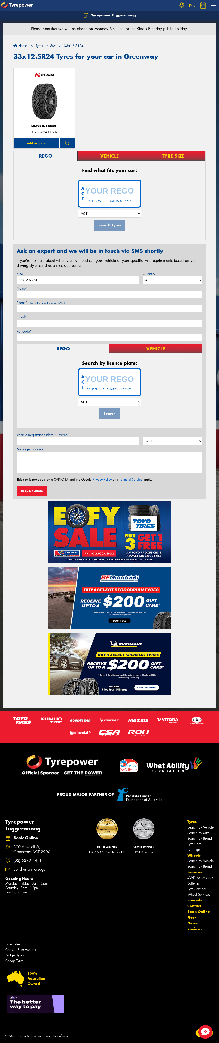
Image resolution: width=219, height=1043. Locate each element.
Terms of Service (130, 479)
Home (20, 46)
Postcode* (24, 331)
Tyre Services (196, 889)
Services (194, 872)
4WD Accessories (200, 878)
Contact (194, 906)
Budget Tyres (14, 955)
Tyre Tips (193, 849)
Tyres (192, 821)
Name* (22, 288)
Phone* (41, 303)
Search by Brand (199, 838)
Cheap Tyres (14, 961)
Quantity (149, 274)
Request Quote (32, 491)
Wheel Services (198, 894)
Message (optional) (31, 449)
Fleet (191, 917)
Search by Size (198, 833)
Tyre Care (194, 844)
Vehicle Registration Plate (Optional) (43, 435)
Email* (22, 317)
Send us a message (29, 869)
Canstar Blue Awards (20, 950)
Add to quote (36, 143)
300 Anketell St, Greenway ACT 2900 (31, 849)
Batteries (193, 883)
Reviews (194, 929)
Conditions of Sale (57, 1036)
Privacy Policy (102, 479)
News (192, 923)
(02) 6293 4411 (27, 860)
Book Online (198, 911)
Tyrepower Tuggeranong (109, 15)
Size (20, 274)
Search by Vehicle (200, 827)
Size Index (13, 944)
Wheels (194, 855)
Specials (194, 900)
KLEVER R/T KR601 (44, 126)
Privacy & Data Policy (30, 1036)
